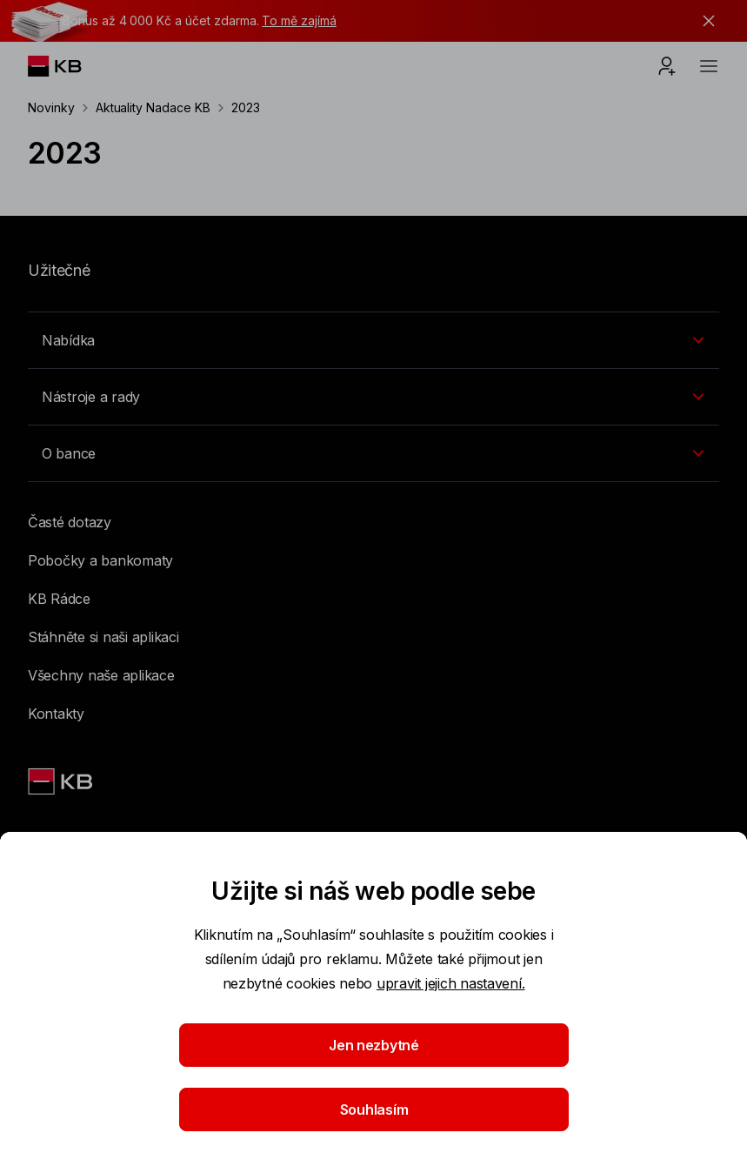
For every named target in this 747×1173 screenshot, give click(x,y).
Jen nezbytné (374, 1045)
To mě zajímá (299, 20)
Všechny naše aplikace (101, 675)
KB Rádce (59, 598)
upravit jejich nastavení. (451, 983)
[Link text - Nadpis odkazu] (62, 781)
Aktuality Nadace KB (153, 107)
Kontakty (56, 713)
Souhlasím (373, 1109)
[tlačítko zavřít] (704, 21)
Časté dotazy (69, 522)
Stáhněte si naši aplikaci (103, 637)
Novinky (51, 107)
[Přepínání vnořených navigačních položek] (373, 340)
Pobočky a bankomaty (100, 560)
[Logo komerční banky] (68, 66)
